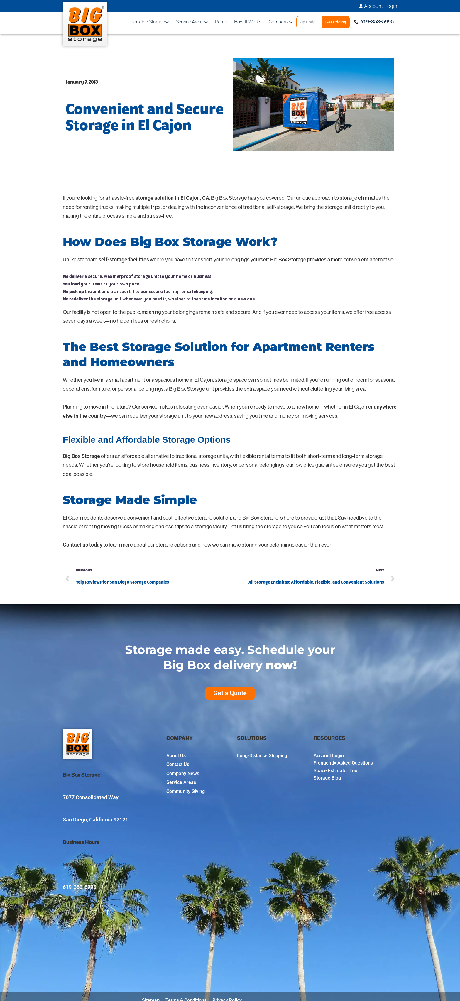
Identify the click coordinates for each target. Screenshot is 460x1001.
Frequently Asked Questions (343, 763)
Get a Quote (230, 693)
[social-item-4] (109, 913)
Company (279, 22)
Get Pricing (335, 22)
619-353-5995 (377, 21)
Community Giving (185, 791)
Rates (221, 22)
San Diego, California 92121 (95, 819)
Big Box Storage (81, 456)
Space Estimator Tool (336, 770)
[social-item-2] (81, 913)
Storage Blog (327, 778)
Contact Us (177, 764)
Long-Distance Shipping (262, 755)
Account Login (380, 6)
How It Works (247, 22)
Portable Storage (148, 22)
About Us (176, 755)
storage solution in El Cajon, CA (172, 198)
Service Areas (190, 22)
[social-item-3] (95, 913)
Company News (182, 773)
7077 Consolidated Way (91, 797)
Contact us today (82, 545)
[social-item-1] (67, 913)
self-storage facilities (124, 259)
